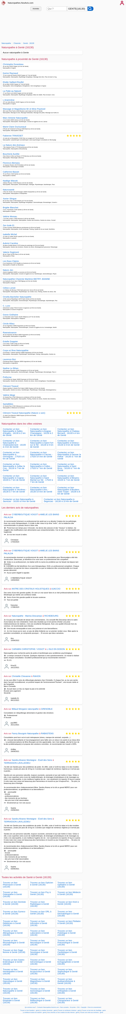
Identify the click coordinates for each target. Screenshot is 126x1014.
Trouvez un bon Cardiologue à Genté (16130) (67, 952)
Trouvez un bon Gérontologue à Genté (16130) (40, 962)
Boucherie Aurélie (11, 154)
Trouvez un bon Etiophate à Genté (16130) (11, 1000)
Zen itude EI (8, 225)
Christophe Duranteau (13, 64)
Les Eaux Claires (11, 261)
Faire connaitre (64, 1007)
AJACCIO (55, 589)
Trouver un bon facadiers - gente (29, 1010)
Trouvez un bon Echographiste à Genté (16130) (68, 962)
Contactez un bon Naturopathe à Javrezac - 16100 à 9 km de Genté (19, 500)
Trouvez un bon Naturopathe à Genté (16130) (13, 991)
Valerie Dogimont (11, 252)
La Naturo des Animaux (14, 145)
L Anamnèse (9, 100)
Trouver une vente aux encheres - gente (91, 1012)
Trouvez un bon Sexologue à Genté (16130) (39, 952)
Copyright (84, 1007)
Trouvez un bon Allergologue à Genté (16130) (13, 933)
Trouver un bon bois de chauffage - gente (94, 1010)
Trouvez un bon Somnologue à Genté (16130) (40, 991)
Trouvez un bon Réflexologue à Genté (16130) (40, 1000)
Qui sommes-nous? (30, 1007)
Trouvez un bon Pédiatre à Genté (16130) (69, 922)
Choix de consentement (94, 1007)
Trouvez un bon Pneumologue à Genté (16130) (68, 942)
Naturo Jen (8, 270)
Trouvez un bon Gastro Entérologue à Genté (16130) (13, 962)
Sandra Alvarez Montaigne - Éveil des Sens (32, 760)
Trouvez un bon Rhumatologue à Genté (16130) (14, 942)
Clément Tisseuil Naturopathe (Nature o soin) (24, 413)
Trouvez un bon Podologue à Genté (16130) (67, 933)
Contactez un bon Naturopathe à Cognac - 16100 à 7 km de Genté (14, 478)
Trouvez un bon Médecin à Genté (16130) (69, 893)
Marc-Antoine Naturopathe (15, 118)
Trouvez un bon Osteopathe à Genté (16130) (12, 894)
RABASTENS (47, 733)
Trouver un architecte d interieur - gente (69, 1010)
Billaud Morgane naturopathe (25, 709)
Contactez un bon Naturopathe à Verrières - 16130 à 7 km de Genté (15, 489)
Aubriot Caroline (10, 243)
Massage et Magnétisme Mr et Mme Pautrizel (24, 109)
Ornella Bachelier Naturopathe (17, 297)
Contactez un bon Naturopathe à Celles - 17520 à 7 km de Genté (41, 466)
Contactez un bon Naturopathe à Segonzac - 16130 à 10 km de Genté (61, 500)
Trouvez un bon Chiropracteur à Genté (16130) (68, 1000)
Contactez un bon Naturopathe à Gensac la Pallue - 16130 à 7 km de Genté (69, 455)
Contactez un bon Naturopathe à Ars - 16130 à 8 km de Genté (41, 489)
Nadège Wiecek (10, 181)
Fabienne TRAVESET (13, 136)
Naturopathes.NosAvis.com (20, 3)
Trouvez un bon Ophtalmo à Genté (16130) (66, 884)
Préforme (7, 377)
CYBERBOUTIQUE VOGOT (25, 514)
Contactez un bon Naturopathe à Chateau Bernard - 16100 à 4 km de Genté (69, 432)
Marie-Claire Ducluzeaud (14, 127)
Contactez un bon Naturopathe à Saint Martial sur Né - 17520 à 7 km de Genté (41, 479)
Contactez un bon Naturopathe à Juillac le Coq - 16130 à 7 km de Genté (14, 467)
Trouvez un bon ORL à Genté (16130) (40, 912)
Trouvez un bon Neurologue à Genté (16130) (39, 942)
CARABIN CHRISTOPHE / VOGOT (28, 649)
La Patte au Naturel (12, 91)
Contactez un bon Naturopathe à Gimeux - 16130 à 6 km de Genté (69, 443)
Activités (36, 9)
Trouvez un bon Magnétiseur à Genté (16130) (40, 981)
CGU (78, 1007)
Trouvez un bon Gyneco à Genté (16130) (14, 912)
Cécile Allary (9, 323)
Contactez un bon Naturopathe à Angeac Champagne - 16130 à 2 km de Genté (41, 432)
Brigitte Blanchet (10, 207)
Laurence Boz (9, 359)
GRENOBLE (47, 709)
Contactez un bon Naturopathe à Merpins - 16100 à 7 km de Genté (69, 478)
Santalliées (8, 404)
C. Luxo (6, 306)
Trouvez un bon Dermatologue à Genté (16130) (68, 913)
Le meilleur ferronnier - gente (48, 1010)
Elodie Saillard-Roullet (13, 82)
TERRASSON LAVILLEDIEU (17, 763)
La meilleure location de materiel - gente (34, 1012)
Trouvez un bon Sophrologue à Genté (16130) (68, 971)
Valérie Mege (9, 395)
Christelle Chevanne (21, 676)
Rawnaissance (10, 332)
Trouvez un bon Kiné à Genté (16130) (68, 903)
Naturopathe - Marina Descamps (27, 616)
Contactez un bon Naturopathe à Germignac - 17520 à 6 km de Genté (13, 455)
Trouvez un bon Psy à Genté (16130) (40, 893)
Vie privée (73, 1007)
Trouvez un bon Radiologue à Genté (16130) (39, 904)
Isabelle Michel (10, 234)
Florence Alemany (11, 163)
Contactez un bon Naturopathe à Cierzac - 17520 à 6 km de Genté (41, 454)
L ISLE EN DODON (56, 649)
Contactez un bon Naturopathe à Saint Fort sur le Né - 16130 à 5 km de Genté (41, 444)
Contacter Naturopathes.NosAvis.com (48, 1007)
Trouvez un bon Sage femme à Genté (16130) (14, 951)
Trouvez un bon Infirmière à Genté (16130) (38, 923)
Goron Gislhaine (10, 315)
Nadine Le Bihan (11, 368)
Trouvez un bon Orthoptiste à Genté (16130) (67, 991)
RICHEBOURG (51, 616)
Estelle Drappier (10, 341)
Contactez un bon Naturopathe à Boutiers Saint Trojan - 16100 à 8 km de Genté (69, 490)
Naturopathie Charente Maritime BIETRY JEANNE (26, 279)
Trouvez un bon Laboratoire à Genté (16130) (39, 933)
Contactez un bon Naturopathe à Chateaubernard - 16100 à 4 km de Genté (14, 444)
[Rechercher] (90, 8)
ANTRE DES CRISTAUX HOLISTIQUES (30, 589)
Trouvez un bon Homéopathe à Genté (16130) (13, 971)
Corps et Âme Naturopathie (15, 350)
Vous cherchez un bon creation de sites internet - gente (63, 1012)
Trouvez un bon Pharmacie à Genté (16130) (12, 884)
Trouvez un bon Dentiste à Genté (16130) (14, 903)
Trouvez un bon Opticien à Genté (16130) (41, 883)
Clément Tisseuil (10, 386)
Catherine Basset (11, 172)
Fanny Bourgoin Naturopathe (25, 733)
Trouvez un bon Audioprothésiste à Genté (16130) (66, 981)
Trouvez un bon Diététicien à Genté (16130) (12, 923)
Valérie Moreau (10, 216)
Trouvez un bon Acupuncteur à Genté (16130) (40, 971)
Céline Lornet (9, 288)
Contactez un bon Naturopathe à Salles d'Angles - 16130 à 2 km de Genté (14, 432)
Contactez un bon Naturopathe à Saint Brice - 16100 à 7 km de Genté (69, 467)
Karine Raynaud (10, 73)
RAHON (36, 676)
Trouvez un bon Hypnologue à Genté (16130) (12, 981)
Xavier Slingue (9, 198)
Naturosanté (8, 190)
